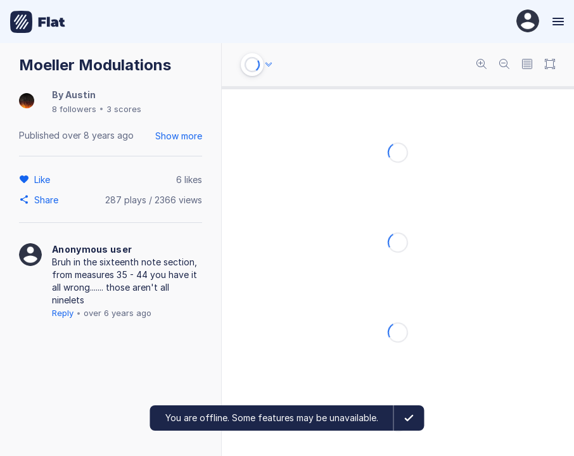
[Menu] (556, 21)
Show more (178, 135)
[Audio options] (269, 64)
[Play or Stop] (252, 64)
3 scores (123, 109)
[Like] (44, 179)
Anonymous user (92, 249)
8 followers (74, 109)
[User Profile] (527, 22)
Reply (62, 313)
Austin (80, 94)
